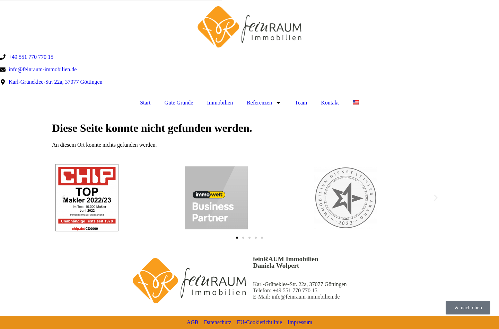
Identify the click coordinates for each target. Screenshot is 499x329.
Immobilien (220, 103)
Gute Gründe (178, 103)
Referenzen (264, 103)
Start (145, 103)
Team (301, 103)
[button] (63, 197)
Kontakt (330, 103)
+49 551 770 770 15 (295, 290)
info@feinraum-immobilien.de (306, 297)
